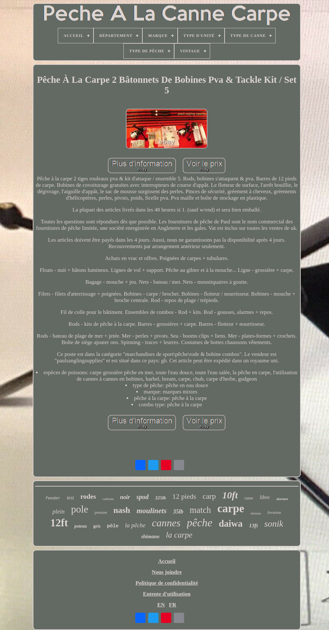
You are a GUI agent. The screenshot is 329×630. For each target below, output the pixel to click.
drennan (256, 513)
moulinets (151, 511)
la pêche (135, 525)
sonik (273, 524)
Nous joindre (167, 572)
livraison (274, 512)
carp (209, 496)
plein (58, 511)
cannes (166, 523)
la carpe (179, 535)
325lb (160, 497)
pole (79, 509)
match (200, 510)
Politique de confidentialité (167, 583)
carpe (230, 508)
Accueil (166, 561)
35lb (178, 511)
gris (97, 526)
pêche (199, 523)
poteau (80, 526)
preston (101, 512)
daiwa (231, 523)
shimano (150, 536)
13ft (253, 525)
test (70, 497)
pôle (113, 526)
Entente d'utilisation (167, 594)
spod (143, 496)
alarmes (282, 499)
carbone (108, 499)
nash (121, 510)
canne (248, 498)
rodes (88, 496)
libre (265, 497)
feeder (52, 498)
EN (161, 605)
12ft (59, 523)
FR (172, 605)
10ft (230, 495)
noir (125, 497)
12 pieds (184, 496)
